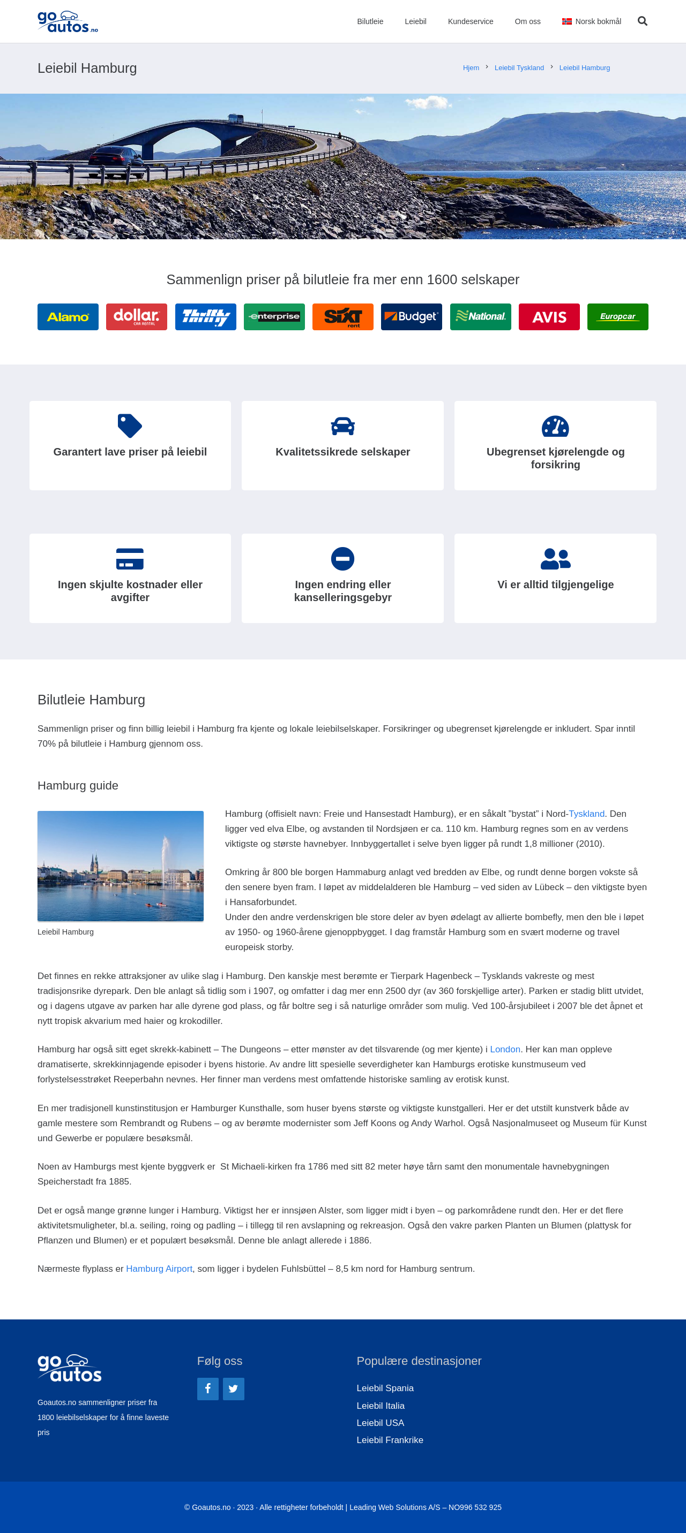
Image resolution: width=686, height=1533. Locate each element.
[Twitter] (233, 1389)
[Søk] (642, 21)
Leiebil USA (381, 1423)
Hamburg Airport (159, 1269)
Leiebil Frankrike (390, 1440)
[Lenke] (68, 21)
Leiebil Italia (381, 1406)
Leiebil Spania (385, 1388)
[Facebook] (208, 1389)
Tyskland (587, 814)
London (505, 1049)
